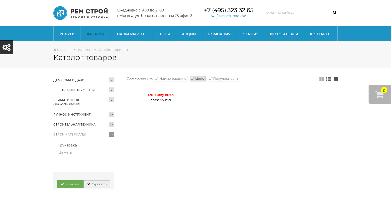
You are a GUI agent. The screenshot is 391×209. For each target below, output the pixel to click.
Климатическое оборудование (68, 102)
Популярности (223, 78)
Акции (189, 34)
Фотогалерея (284, 34)
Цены (164, 34)
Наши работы (131, 34)
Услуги (67, 34)
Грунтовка (67, 145)
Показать (70, 184)
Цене (197, 78)
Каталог (96, 34)
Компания (219, 34)
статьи (250, 34)
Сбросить (96, 184)
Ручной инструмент (72, 114)
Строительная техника (74, 124)
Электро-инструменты (74, 90)
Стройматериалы (69, 134)
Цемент (65, 152)
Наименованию (170, 78)
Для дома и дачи (69, 80)
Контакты (320, 34)
